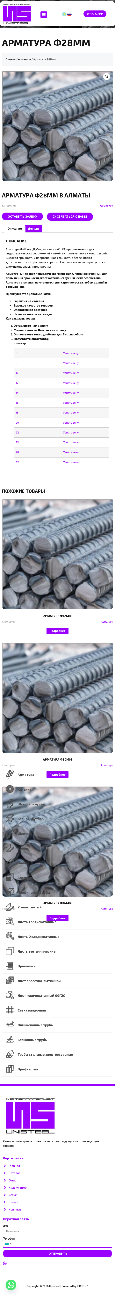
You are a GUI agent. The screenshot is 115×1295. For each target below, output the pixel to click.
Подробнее (57, 630)
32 (17, 462)
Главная (11, 59)
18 (17, 412)
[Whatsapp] (11, 1285)
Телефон (9, 1238)
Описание (15, 228)
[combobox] (7, 1244)
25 (17, 442)
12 (17, 382)
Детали (33, 228)
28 (17, 452)
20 (17, 422)
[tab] (14, 229)
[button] (43, 14)
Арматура (24, 59)
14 (17, 392)
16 (17, 402)
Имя (6, 1225)
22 (17, 432)
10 (17, 372)
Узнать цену (71, 353)
